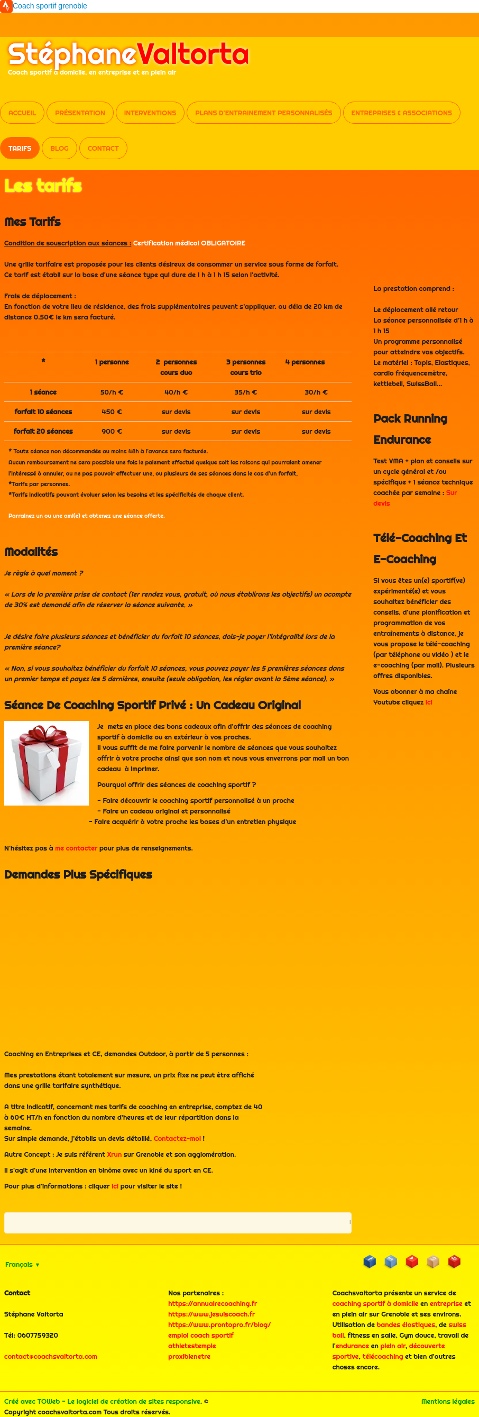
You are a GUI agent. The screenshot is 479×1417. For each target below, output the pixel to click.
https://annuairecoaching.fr (212, 1303)
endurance (352, 1345)
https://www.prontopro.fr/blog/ (219, 1324)
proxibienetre (189, 1356)
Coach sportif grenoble (50, 6)
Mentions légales (448, 1401)
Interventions (150, 112)
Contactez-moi (177, 1138)
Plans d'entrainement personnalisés (263, 112)
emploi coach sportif (200, 1335)
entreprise (446, 1303)
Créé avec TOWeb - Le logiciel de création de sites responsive (102, 1401)
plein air (393, 1345)
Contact (103, 148)
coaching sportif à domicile (376, 1303)
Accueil (22, 112)
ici (115, 1186)
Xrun (114, 1154)
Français (22, 1264)
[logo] (128, 63)
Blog (59, 148)
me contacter (76, 848)
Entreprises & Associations (402, 112)
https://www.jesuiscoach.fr (211, 1314)
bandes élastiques (406, 1324)
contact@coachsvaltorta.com (50, 1356)
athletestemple (192, 1345)
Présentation (80, 112)
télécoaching (383, 1356)
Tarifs (19, 148)
